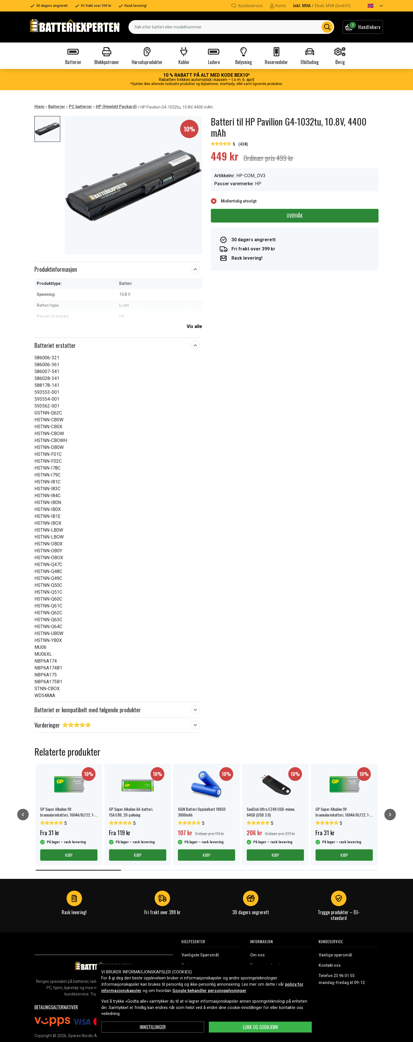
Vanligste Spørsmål (200, 955)
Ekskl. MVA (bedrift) (332, 6)
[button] (370, 5)
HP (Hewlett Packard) (116, 106)
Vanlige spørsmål (335, 955)
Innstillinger (153, 1027)
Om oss (257, 955)
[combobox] (231, 27)
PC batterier (80, 106)
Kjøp (69, 855)
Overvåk (295, 215)
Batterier (56, 106)
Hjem (39, 106)
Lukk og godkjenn (260, 1027)
